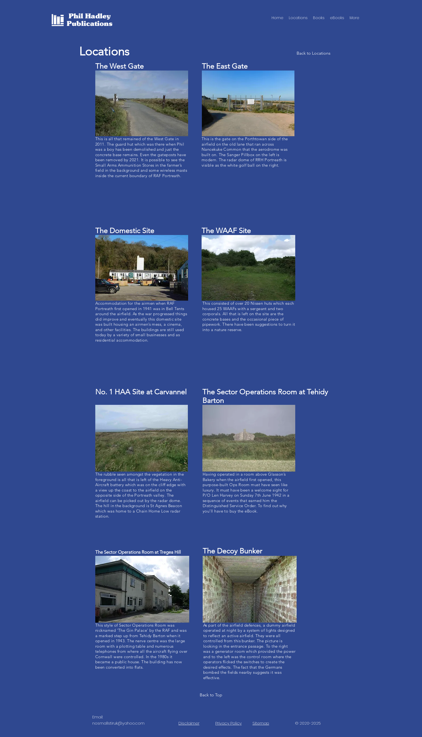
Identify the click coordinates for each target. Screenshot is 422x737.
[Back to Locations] (313, 53)
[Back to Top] (211, 694)
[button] (318, 18)
